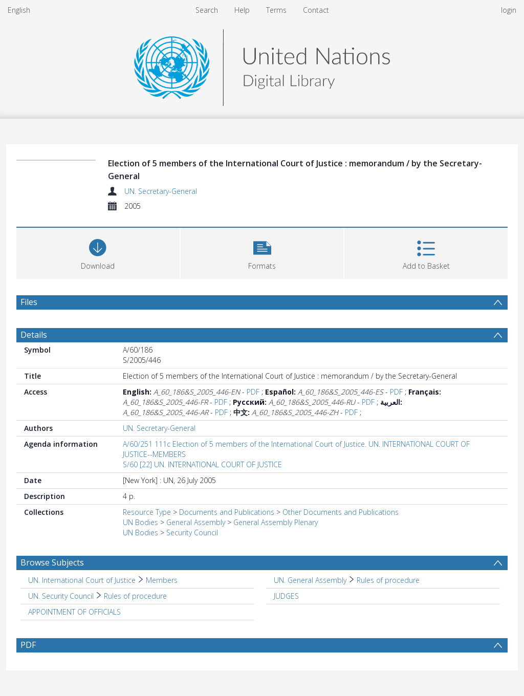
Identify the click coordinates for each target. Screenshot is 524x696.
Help (242, 10)
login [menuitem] (508, 10)
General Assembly (195, 522)
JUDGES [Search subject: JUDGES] (286, 596)
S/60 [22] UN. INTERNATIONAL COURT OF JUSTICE (202, 464)
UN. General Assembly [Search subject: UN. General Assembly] (310, 580)
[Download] (98, 252)
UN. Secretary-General (160, 191)
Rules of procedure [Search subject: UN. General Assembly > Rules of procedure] (388, 580)
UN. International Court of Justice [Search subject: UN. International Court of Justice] (82, 580)
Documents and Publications (226, 512)
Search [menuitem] (206, 10)
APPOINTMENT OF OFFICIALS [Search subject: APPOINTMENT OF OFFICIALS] (74, 612)
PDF (253, 392)
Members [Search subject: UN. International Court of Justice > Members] (162, 580)
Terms (276, 10)
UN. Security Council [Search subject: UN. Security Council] (61, 596)
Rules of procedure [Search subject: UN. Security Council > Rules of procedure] (135, 596)
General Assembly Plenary (275, 522)
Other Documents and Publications (340, 512)
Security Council (192, 532)
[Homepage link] (262, 65)
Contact (316, 10)
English (19, 10)
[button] (262, 252)
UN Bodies (140, 522)
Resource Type (147, 512)
